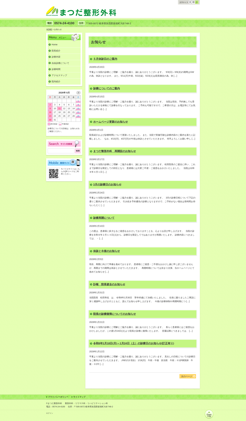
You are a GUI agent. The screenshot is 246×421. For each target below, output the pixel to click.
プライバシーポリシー (58, 397)
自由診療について (60, 63)
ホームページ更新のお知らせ (110, 121)
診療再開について (104, 217)
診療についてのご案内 (106, 88)
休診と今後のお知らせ (106, 251)
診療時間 (56, 69)
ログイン (49, 413)
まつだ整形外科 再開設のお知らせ (114, 151)
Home (54, 44)
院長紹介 (56, 50)
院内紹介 (56, 81)
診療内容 (56, 57)
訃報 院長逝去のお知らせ (109, 284)
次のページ (186, 376)
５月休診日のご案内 (105, 58)
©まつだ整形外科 (54, 403)
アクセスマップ (59, 75)
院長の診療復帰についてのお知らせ (114, 313)
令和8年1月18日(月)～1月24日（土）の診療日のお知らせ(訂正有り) (133, 343)
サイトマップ (79, 397)
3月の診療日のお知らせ (107, 184)
